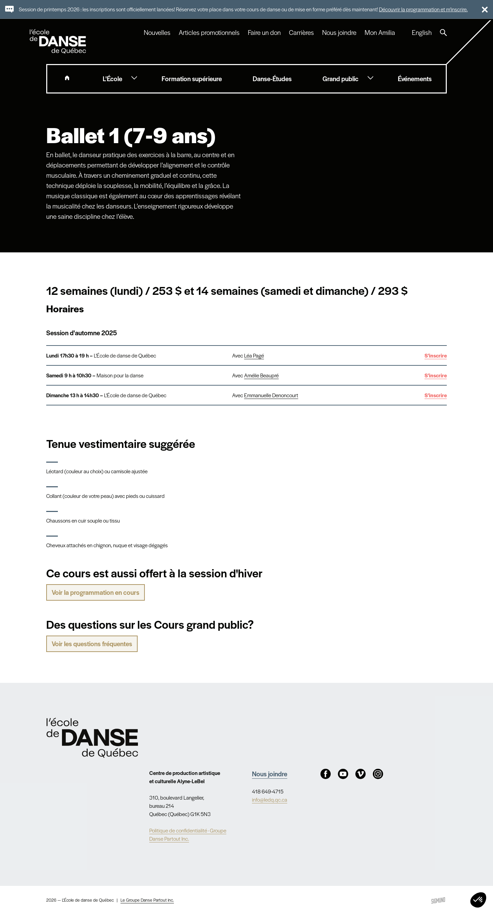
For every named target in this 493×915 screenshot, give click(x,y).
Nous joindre (339, 32)
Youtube (343, 774)
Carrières (301, 32)
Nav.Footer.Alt (92, 738)
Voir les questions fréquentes (92, 643)
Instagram (378, 774)
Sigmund (438, 900)
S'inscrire (436, 355)
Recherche (443, 32)
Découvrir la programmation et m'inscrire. (423, 9)
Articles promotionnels (209, 32)
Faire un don (264, 32)
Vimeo (360, 774)
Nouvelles (157, 32)
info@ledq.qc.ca (269, 799)
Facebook (325, 774)
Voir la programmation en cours (95, 592)
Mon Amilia (380, 32)
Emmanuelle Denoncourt (271, 395)
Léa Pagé (254, 355)
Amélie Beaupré (261, 375)
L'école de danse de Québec (58, 41)
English (422, 32)
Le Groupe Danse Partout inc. (147, 900)
